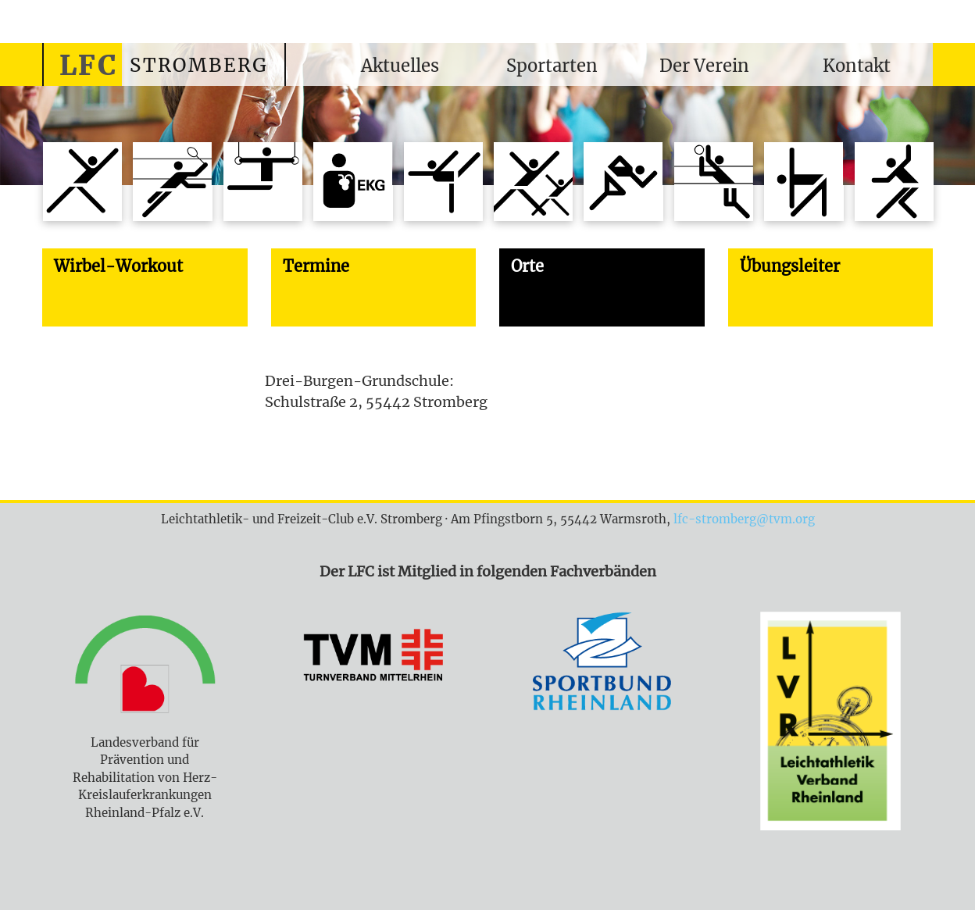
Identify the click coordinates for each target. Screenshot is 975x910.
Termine (316, 266)
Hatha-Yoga (894, 181)
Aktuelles (400, 66)
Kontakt (857, 66)
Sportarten (552, 66)
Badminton (172, 181)
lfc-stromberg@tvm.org (744, 519)
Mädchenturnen (443, 181)
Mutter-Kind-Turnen (533, 181)
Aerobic (82, 181)
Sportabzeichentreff (623, 181)
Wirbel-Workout (803, 181)
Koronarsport (352, 181)
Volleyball (713, 181)
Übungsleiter (790, 266)
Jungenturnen (262, 181)
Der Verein (704, 66)
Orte (527, 266)
